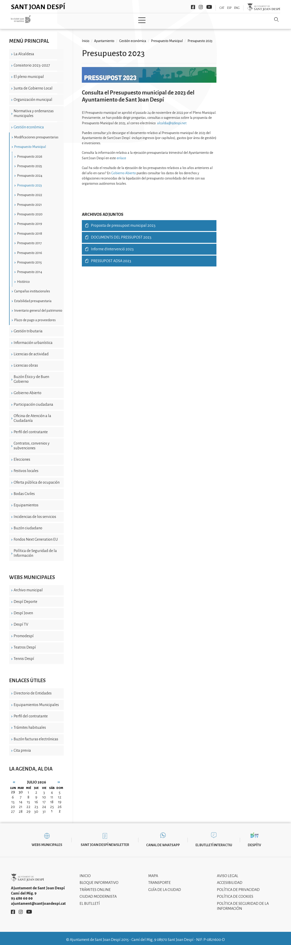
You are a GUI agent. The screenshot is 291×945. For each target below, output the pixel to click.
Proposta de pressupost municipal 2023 (123, 222)
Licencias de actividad (31, 351)
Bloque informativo (99, 880)
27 (13, 808)
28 (21, 808)
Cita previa (22, 747)
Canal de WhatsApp (163, 842)
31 (44, 808)
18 (51, 799)
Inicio (52, 20)
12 (59, 794)
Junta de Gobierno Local (33, 85)
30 (36, 808)
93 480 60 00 (22, 895)
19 (59, 799)
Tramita (129, 20)
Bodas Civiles (24, 491)
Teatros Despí (25, 644)
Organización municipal (33, 96)
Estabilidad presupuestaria (33, 297)
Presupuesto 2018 (29, 230)
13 (13, 799)
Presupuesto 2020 (30, 211)
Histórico (23, 278)
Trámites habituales (30, 724)
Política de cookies (235, 893)
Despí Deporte (25, 598)
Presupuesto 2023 (29, 182)
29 (28, 808)
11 (51, 794)
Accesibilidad (229, 880)
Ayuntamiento (100, 20)
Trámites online (95, 886)
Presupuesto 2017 (29, 240)
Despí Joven (23, 610)
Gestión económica (29, 124)
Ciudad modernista (98, 893)
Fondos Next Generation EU (36, 536)
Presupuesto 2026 (29, 153)
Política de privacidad (238, 886)
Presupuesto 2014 (29, 269)
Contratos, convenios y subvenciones (32, 442)
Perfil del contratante (31, 429)
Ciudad (72, 20)
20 (13, 804)
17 (44, 799)
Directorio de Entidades (33, 690)
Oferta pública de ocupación (37, 479)
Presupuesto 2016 (29, 249)
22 (28, 804)
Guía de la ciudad (164, 886)
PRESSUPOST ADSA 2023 (111, 258)
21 (20, 804)
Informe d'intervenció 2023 (112, 246)
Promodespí (24, 633)
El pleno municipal (29, 74)
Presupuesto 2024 (29, 172)
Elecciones (22, 456)
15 (28, 799)
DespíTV (254, 842)
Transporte (159, 880)
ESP (229, 8)
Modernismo (157, 20)
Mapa (153, 872)
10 (44, 794)
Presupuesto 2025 (29, 163)
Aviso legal (227, 872)
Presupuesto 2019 (29, 220)
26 (60, 804)
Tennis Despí (24, 656)
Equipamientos (26, 502)
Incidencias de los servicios (35, 513)
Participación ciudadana (33, 401)
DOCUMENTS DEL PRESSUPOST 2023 (121, 234)
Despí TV (21, 621)
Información (189, 20)
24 (44, 804)
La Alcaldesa (24, 51)
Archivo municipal (28, 587)
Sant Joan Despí (38, 6)
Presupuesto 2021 (29, 201)
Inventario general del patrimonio (38, 307)
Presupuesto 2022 (29, 192)
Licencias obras (26, 362)
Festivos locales (26, 468)
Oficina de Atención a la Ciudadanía (32, 415)
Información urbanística (33, 339)
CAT (221, 8)
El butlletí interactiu (214, 842)
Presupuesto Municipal (30, 143)
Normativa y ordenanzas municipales (34, 110)
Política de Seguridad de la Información (35, 550)
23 (36, 804)
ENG (237, 8)
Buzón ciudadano (28, 525)
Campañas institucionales (32, 288)
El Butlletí (90, 900)
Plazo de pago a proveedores (35, 317)
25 (52, 804)
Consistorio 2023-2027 (32, 62)
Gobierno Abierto (27, 390)
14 (20, 799)
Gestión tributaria (28, 328)
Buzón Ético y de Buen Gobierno (31, 376)
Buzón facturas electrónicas (36, 736)
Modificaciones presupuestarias (36, 134)
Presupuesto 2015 (29, 259)
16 (36, 799)
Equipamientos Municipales (36, 701)
